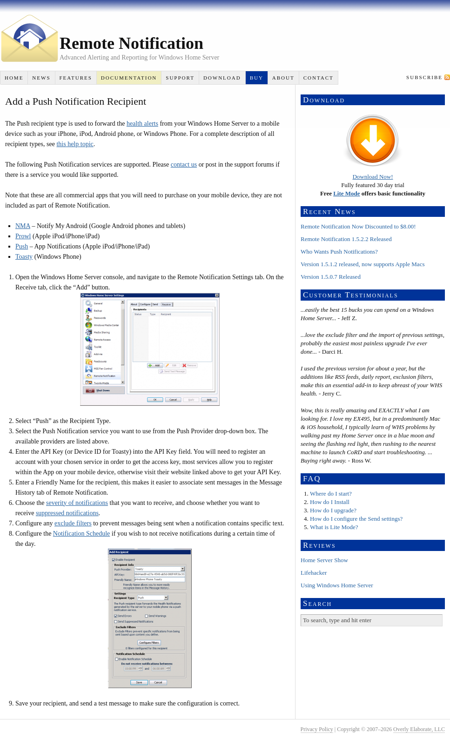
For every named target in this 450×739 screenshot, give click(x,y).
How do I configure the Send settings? (356, 518)
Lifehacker (314, 572)
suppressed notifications (67, 513)
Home (14, 78)
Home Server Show (324, 560)
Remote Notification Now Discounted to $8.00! (358, 226)
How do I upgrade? (333, 510)
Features (75, 78)
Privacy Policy (317, 729)
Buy (256, 78)
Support (180, 78)
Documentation (129, 78)
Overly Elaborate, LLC (419, 729)
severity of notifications (77, 502)
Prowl (23, 236)
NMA (22, 225)
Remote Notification (131, 43)
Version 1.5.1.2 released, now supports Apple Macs (362, 264)
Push (21, 246)
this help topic (74, 144)
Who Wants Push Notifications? (339, 251)
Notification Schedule (81, 533)
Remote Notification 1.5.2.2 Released (346, 238)
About (283, 78)
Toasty (24, 256)
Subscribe (424, 77)
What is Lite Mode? (334, 527)
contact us (184, 164)
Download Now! (372, 176)
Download (222, 78)
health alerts (142, 123)
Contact (318, 78)
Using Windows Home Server (337, 585)
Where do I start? (331, 493)
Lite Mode (346, 193)
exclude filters (73, 523)
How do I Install (329, 501)
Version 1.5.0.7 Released (331, 276)
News (41, 78)
